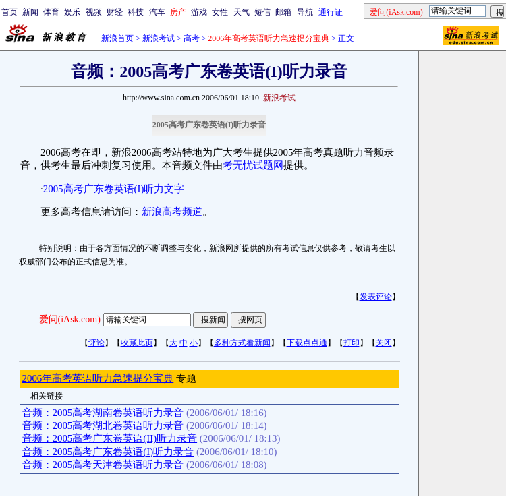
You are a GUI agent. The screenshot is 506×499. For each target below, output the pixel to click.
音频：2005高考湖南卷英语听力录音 (103, 412)
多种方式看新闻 (242, 342)
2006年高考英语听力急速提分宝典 (98, 378)
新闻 (30, 12)
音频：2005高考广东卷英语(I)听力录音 (108, 451)
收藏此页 (137, 342)
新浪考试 (158, 38)
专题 (184, 378)
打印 (351, 342)
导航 (305, 12)
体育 (51, 12)
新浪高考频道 (172, 211)
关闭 (384, 342)
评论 (96, 342)
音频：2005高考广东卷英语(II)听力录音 (110, 438)
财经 (115, 12)
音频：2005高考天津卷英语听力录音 (103, 464)
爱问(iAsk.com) (70, 319)
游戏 (199, 12)
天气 (241, 12)
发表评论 (376, 296)
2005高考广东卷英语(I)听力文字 (114, 188)
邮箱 (283, 12)
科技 (136, 12)
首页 (9, 12)
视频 (94, 12)
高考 (192, 38)
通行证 (330, 12)
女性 (220, 12)
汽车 (157, 12)
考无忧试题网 (253, 165)
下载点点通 (307, 342)
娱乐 (72, 12)
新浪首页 (117, 38)
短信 (262, 12)
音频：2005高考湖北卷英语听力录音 (103, 425)
